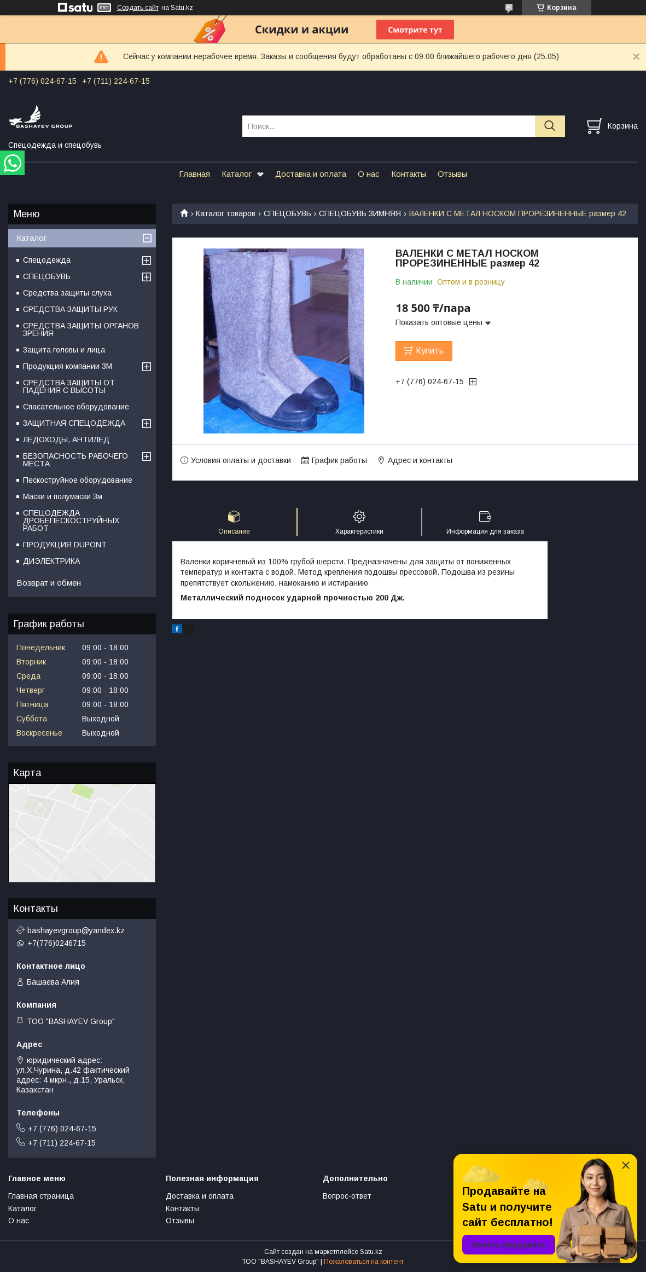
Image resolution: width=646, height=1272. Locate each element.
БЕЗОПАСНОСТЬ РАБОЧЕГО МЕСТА (75, 460)
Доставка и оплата (310, 173)
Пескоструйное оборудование (77, 480)
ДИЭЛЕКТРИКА (51, 561)
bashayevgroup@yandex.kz (76, 930)
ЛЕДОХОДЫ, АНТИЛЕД (66, 439)
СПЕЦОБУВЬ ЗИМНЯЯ (360, 213)
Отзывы (452, 173)
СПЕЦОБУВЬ (287, 213)
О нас (369, 173)
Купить (430, 350)
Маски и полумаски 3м (62, 496)
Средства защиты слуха (67, 292)
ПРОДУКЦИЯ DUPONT (65, 544)
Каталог (237, 173)
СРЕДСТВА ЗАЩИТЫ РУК (70, 309)
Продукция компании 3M (67, 366)
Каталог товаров (225, 213)
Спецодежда (47, 260)
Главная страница (41, 1196)
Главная (194, 173)
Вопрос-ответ (347, 1196)
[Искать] (550, 126)
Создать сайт (138, 7)
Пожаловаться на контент (364, 1261)
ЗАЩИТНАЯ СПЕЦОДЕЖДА (74, 423)
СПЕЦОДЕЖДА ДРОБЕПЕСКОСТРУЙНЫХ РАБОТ (71, 520)
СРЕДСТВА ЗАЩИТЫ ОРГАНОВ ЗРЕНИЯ (81, 329)
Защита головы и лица (64, 349)
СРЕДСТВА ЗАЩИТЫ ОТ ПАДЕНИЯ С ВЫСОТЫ (69, 386)
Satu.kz (371, 1252)
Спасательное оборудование (76, 406)
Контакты (408, 173)
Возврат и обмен (48, 582)
